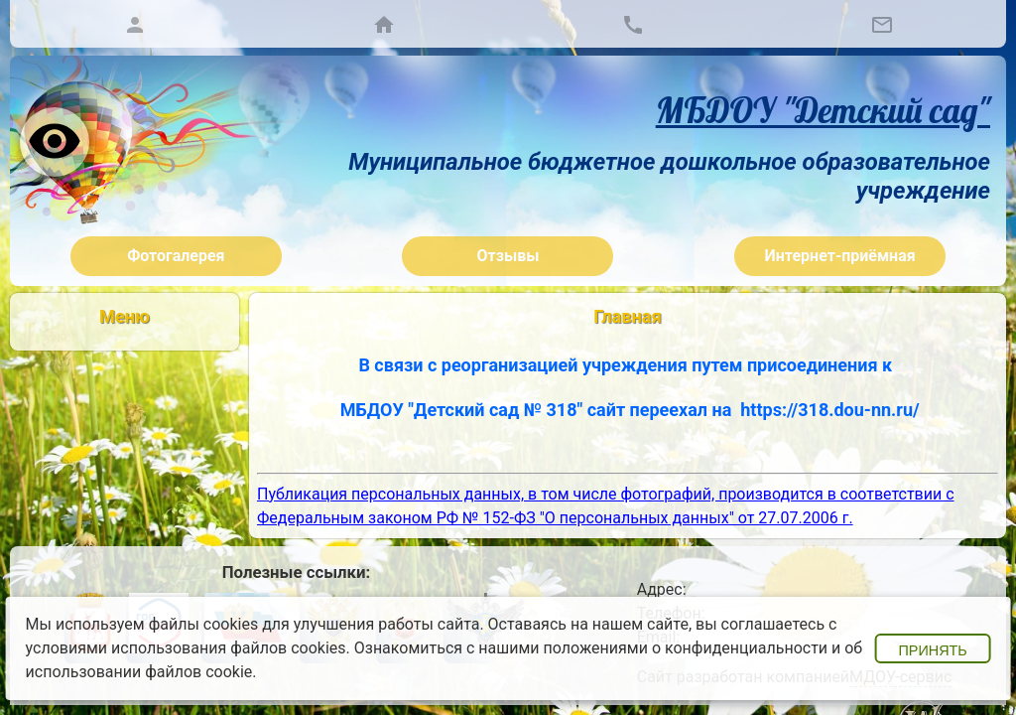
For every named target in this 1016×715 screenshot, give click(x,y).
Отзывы (508, 255)
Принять (932, 650)
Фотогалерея (175, 255)
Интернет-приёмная (840, 255)
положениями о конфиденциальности (686, 648)
